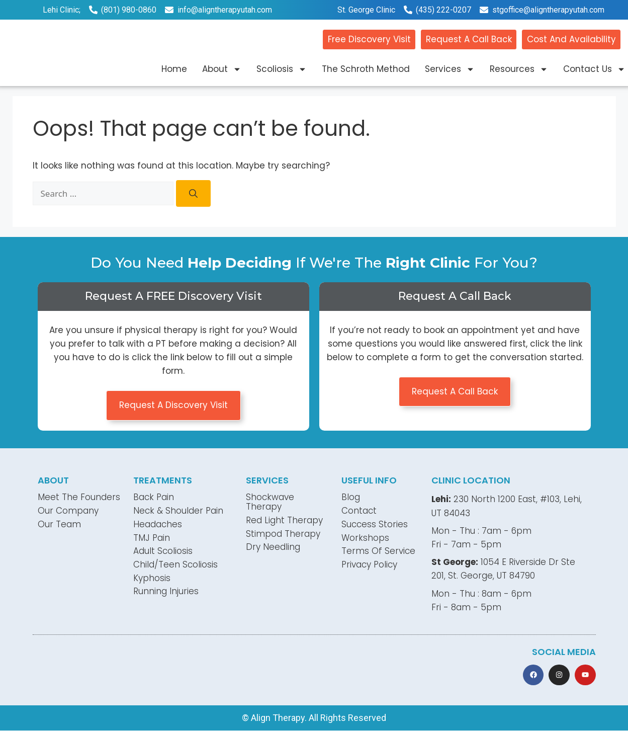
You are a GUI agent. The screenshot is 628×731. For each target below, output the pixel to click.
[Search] (193, 193)
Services (450, 69)
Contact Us (594, 69)
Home (174, 69)
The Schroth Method (366, 69)
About (221, 69)
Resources (519, 69)
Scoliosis (281, 69)
